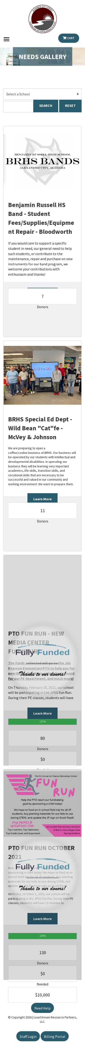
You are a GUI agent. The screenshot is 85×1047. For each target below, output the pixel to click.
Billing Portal (54, 1036)
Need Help (42, 1008)
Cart (69, 38)
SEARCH (45, 105)
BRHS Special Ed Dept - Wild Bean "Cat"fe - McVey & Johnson (40, 428)
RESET (70, 105)
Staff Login (28, 1036)
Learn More (42, 499)
